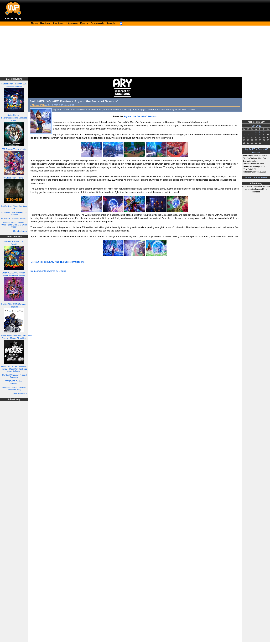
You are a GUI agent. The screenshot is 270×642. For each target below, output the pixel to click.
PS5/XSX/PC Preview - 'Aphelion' (14, 382)
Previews (58, 23)
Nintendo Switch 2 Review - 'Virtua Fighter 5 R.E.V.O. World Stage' (14, 225)
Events (84, 23)
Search (110, 23)
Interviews (72, 23)
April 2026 (256, 126)
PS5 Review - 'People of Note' (14, 149)
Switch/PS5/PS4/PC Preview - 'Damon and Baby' (14, 388)
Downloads (97, 23)
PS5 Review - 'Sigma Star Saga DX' (14, 207)
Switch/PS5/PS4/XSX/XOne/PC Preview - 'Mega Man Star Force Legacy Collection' (14, 369)
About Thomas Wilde (256, 177)
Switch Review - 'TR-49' (13, 178)
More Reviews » (20, 231)
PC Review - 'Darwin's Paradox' (14, 219)
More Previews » (20, 394)
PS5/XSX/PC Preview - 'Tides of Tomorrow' (14, 376)
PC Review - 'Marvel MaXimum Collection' (14, 213)
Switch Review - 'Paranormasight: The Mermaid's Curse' (14, 118)
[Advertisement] (135, 52)
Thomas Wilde (38, 105)
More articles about (57, 262)
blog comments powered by (48, 271)
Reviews (45, 23)
